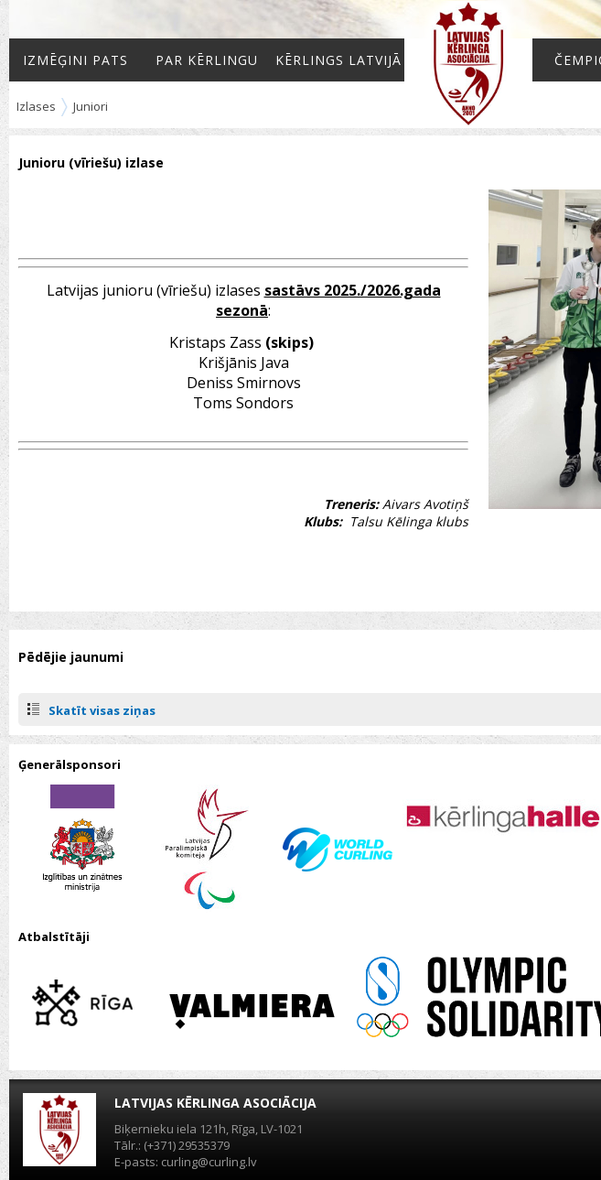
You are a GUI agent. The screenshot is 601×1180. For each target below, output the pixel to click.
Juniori (90, 106)
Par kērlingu (207, 60)
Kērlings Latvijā (338, 60)
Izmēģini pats (75, 60)
